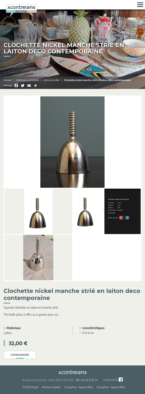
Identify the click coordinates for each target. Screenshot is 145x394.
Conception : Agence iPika (78, 387)
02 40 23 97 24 (90, 380)
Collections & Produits (27, 80)
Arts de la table (51, 80)
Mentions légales (51, 387)
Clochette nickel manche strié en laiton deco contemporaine (97, 80)
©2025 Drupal (30, 387)
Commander (19, 354)
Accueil (7, 80)
